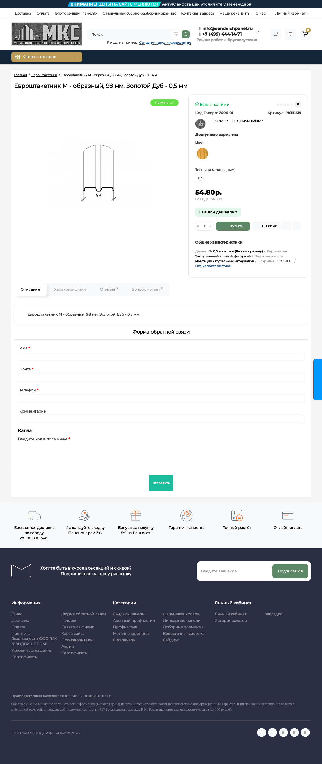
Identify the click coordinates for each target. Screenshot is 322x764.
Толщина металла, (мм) (215, 170)
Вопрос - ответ (147, 289)
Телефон (27, 390)
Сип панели (124, 640)
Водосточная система (183, 633)
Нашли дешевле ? (218, 212)
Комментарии (32, 411)
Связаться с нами (77, 627)
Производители (77, 640)
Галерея (69, 620)
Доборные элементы (183, 627)
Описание (30, 289)
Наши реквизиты (235, 13)
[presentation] (57, 453)
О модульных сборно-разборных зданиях (139, 13)
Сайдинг (171, 640)
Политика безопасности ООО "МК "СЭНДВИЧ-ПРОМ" (34, 638)
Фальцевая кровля (181, 614)
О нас (261, 13)
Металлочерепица (131, 633)
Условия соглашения (31, 650)
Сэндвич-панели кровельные (165, 42)
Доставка (23, 13)
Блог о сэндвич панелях (76, 13)
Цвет (199, 142)
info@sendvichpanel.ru (226, 28)
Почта (25, 369)
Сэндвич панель (128, 614)
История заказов (230, 620)
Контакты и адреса (197, 13)
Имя (23, 348)
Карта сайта (72, 633)
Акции (67, 646)
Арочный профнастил (134, 620)
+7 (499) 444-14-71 (220, 34)
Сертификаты (24, 657)
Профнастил (125, 627)
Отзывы (109, 289)
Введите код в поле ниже (42, 439)
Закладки (273, 614)
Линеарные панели (181, 620)
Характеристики (70, 289)
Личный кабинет (230, 614)
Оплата (43, 13)
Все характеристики (213, 266)
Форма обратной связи (83, 614)
